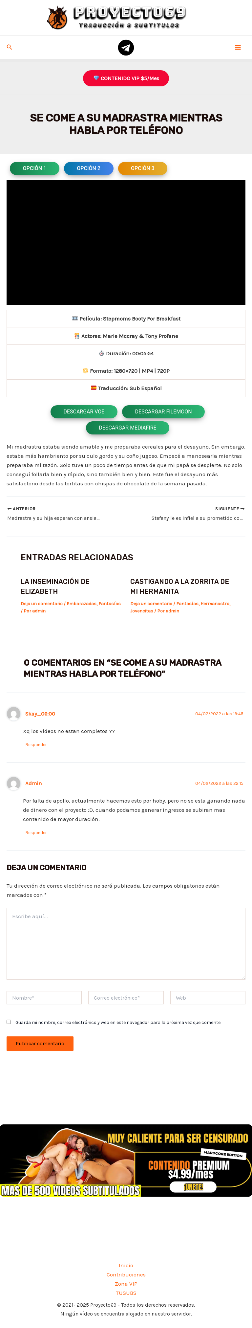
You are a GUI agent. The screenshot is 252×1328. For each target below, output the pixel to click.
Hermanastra (214, 603)
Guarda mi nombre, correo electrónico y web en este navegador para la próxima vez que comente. (118, 1022)
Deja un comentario (42, 603)
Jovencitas (141, 611)
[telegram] (126, 47)
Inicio (126, 1265)
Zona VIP (126, 1283)
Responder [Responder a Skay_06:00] (36, 744)
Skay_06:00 (40, 713)
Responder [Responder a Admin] (36, 832)
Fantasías (109, 603)
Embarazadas (81, 603)
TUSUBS (126, 1293)
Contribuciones (126, 1274)
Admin (33, 783)
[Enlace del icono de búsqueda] (9, 47)
